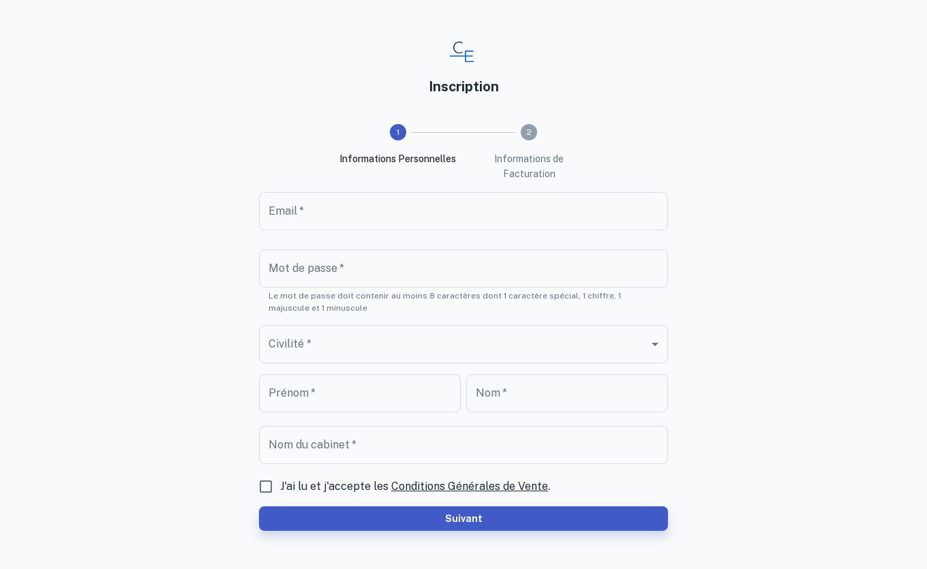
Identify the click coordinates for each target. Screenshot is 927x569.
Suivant (463, 518)
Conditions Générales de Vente (469, 486)
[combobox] (463, 344)
